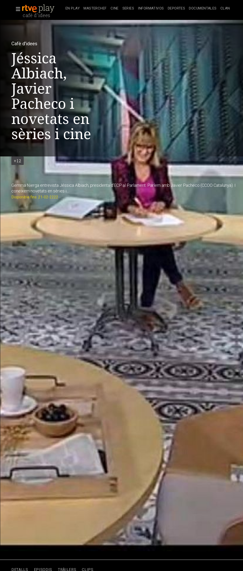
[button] (16, 9)
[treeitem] (72, 8)
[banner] (43, 8)
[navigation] (148, 8)
